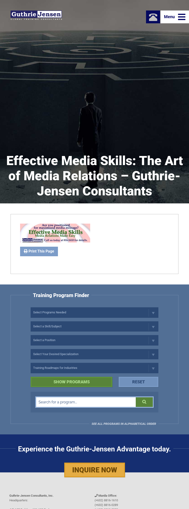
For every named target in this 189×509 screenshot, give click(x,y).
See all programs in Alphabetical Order (124, 424)
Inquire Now (94, 470)
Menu (174, 17)
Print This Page (39, 251)
